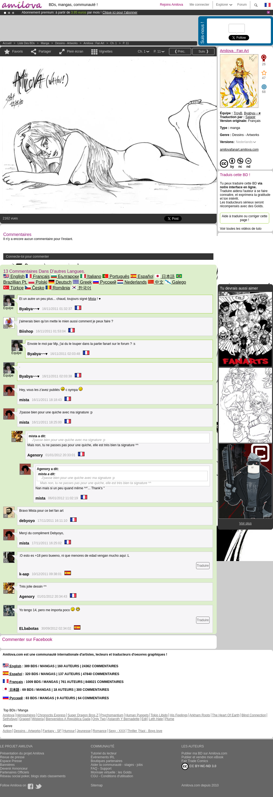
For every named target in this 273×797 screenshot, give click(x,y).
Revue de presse (12, 757)
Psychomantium (111, 715)
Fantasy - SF (52, 731)
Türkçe (13, 288)
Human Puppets (137, 715)
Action (7, 731)
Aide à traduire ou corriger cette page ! (244, 218)
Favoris (17, 51)
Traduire (203, 566)
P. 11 (126, 43)
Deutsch (60, 282)
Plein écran (75, 51)
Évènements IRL (103, 757)
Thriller (132, 731)
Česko (34, 288)
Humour (69, 731)
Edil (144, 719)
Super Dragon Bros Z (82, 715)
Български (65, 276)
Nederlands (132, 282)
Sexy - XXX (117, 731)
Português (115, 276)
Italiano (90, 276)
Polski (37, 282)
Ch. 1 (113, 43)
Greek (82, 282)
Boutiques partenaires (106, 761)
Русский (104, 282)
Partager (45, 51)
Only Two (99, 719)
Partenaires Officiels (14, 772)
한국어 (81, 288)
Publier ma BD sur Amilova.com (204, 753)
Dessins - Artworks (66, 43)
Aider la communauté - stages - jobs (117, 765)
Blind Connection (253, 715)
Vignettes (105, 51)
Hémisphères (25, 715)
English (14, 276)
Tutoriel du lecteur (104, 753)
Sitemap (97, 785)
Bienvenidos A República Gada (68, 719)
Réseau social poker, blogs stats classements (33, 776)
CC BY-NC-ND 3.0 (198, 766)
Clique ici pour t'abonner (119, 12)
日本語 (165, 276)
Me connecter (199, 5)
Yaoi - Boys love (150, 731)
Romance (99, 731)
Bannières (7, 765)
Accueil (7, 43)
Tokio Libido (159, 715)
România (58, 288)
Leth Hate (156, 719)
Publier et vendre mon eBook (202, 757)
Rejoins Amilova (171, 5)
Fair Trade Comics (194, 761)
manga (45, 43)
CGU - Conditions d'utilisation (112, 776)
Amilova (8, 715)
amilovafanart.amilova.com (239, 149)
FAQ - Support (101, 768)
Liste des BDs (26, 43)
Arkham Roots (200, 715)
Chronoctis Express (51, 715)
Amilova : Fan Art (94, 43)
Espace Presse (11, 761)
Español (142, 276)
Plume (169, 719)
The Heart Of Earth (225, 715)
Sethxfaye (10, 719)
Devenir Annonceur (14, 768)
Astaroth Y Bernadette (123, 719)
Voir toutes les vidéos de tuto (240, 229)
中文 (156, 282)
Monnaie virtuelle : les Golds (111, 772)
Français (38, 276)
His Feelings (179, 715)
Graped (24, 719)
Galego (175, 282)
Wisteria (38, 719)
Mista (92, 299)
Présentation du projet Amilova (22, 753)
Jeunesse (83, 731)
